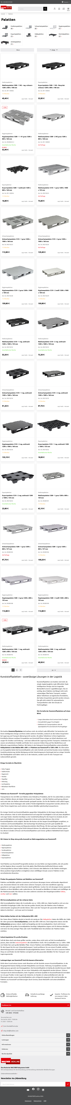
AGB (45, 1101)
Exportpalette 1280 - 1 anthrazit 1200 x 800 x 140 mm (16, 189)
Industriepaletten (21, 942)
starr (10, 894)
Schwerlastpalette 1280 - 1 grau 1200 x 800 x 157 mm (16, 548)
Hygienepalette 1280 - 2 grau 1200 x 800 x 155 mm (17, 599)
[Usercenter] (55, 9)
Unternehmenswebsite (9, 1073)
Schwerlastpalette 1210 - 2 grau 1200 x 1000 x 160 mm (52, 240)
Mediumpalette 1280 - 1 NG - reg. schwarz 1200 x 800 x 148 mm (17, 86)
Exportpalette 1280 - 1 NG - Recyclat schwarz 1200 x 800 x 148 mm (51, 86)
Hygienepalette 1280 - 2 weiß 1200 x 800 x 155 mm (53, 599)
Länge (54, 50)
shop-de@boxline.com (9, 1031)
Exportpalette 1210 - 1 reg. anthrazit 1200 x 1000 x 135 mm (53, 445)
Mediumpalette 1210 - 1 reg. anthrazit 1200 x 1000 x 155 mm (16, 343)
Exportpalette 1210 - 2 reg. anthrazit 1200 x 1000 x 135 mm (17, 496)
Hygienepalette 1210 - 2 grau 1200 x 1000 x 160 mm (17, 291)
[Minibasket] (64, 9)
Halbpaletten (47, 919)
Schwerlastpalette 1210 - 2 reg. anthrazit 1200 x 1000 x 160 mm (53, 394)
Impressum (28, 1101)
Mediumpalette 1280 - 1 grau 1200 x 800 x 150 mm (53, 496)
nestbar (3, 894)
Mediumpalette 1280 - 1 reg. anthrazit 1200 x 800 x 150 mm (16, 650)
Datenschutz (37, 1101)
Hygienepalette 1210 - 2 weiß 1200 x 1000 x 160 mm (53, 291)
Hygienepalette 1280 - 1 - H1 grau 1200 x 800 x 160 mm (17, 138)
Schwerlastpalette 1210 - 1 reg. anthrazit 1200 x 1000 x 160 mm (17, 394)
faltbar (63, 891)
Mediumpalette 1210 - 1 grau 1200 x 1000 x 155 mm (53, 189)
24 (54, 670)
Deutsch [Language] (66, 2)
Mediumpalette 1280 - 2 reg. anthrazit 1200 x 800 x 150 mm (52, 650)
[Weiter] (20, 670)
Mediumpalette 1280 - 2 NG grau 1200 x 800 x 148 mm (52, 138)
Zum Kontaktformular (9, 1026)
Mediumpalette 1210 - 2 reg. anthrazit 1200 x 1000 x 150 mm (52, 343)
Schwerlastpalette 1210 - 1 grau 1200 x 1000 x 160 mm (16, 240)
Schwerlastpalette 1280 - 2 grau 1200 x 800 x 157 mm (52, 548)
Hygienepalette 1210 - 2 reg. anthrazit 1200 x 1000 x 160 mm (16, 445)
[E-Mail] (33, 1084)
